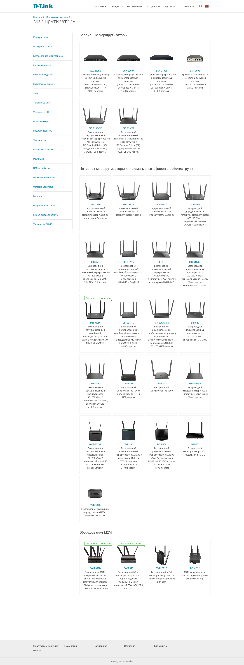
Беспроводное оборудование (48, 55)
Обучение (188, 6)
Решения (100, 6)
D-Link (130, 661)
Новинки (37, 650)
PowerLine (38, 158)
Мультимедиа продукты (45, 214)
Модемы (37, 196)
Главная (37, 17)
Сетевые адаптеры (43, 186)
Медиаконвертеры (42, 130)
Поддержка (153, 6)
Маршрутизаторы (42, 46)
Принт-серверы (41, 121)
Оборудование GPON (44, 205)
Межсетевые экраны (44, 83)
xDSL (35, 93)
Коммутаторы (40, 37)
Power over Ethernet (43, 149)
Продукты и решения (57, 17)
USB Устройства (41, 168)
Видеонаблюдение (42, 74)
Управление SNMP (42, 224)
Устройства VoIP (41, 102)
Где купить (171, 6)
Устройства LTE (41, 111)
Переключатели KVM (44, 177)
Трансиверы (39, 140)
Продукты (116, 6)
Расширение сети (42, 65)
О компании (134, 6)
